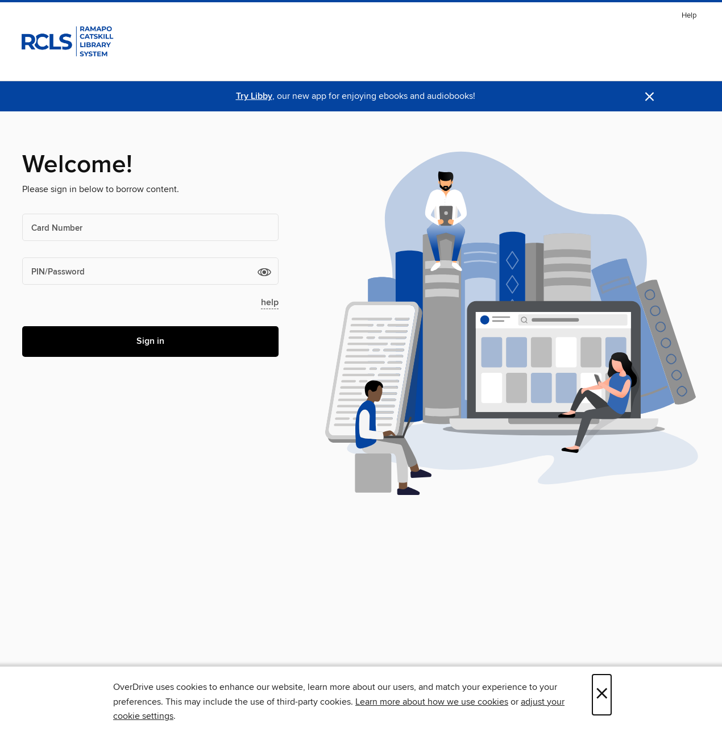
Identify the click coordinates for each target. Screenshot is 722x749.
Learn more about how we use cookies (431, 702)
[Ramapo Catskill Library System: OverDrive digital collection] (66, 39)
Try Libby (254, 96)
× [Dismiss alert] (649, 97)
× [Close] (602, 694)
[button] (264, 271)
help (270, 303)
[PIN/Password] (150, 271)
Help (689, 15)
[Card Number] (150, 227)
